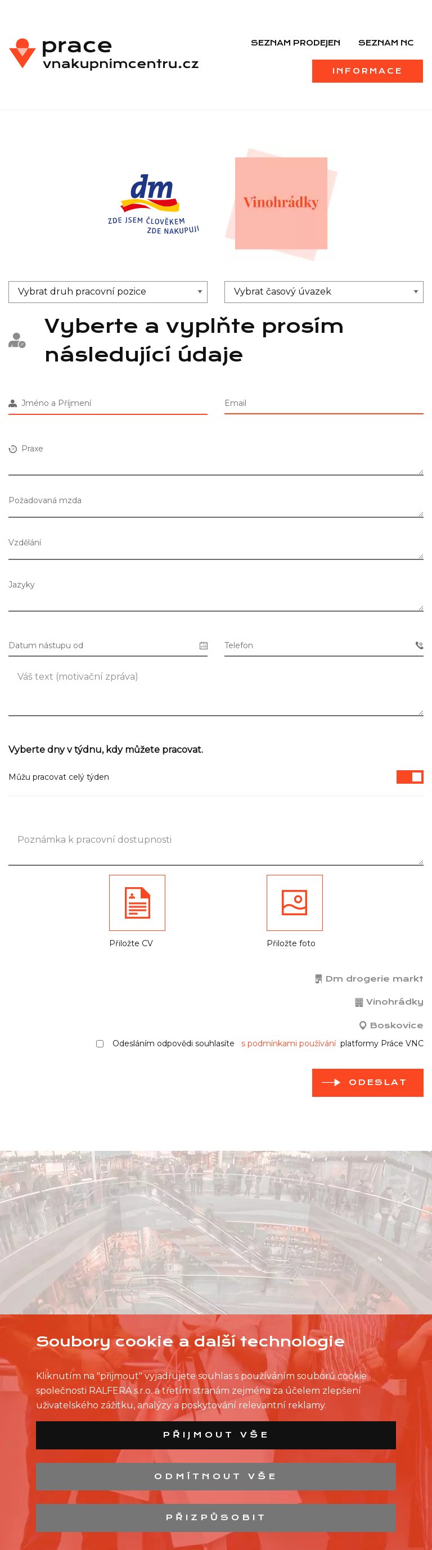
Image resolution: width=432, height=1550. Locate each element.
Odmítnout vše (216, 1476)
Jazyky (21, 585)
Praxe (25, 449)
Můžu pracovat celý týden (216, 777)
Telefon (324, 646)
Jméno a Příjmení (49, 403)
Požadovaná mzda (45, 500)
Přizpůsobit (216, 1517)
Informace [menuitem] (367, 70)
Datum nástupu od (108, 646)
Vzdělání (24, 542)
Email (235, 403)
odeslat (378, 1082)
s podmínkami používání (288, 1043)
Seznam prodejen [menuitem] (295, 42)
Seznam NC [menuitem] (386, 42)
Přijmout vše (216, 1435)
